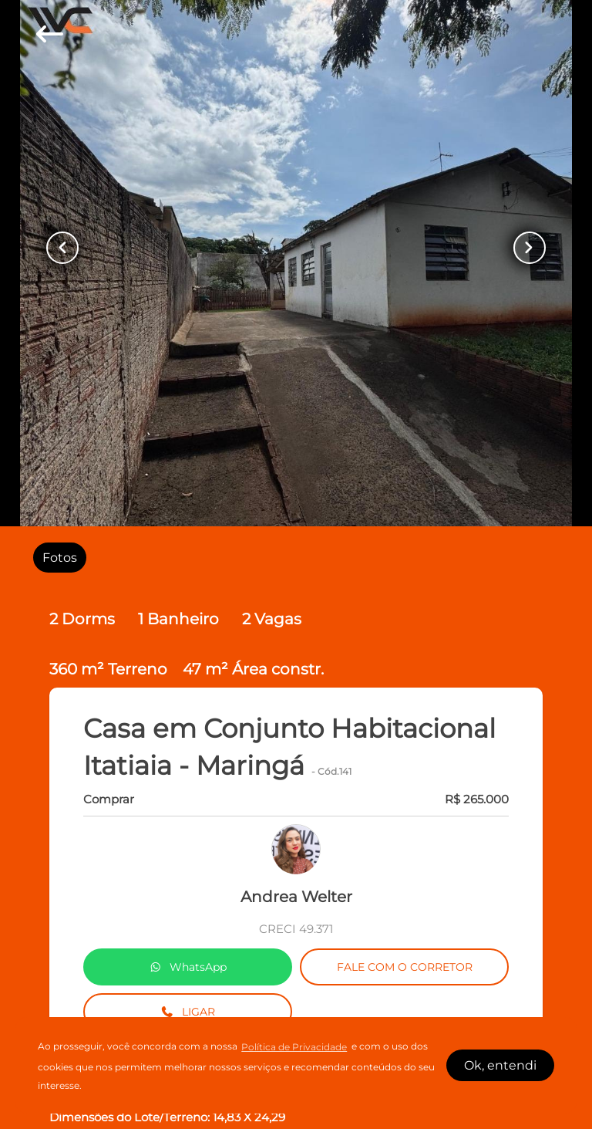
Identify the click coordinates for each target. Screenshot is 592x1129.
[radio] (59, 557)
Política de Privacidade (294, 1047)
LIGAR (187, 1011)
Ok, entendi (500, 1065)
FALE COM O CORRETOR (405, 967)
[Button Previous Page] (62, 248)
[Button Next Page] (529, 248)
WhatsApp (188, 967)
